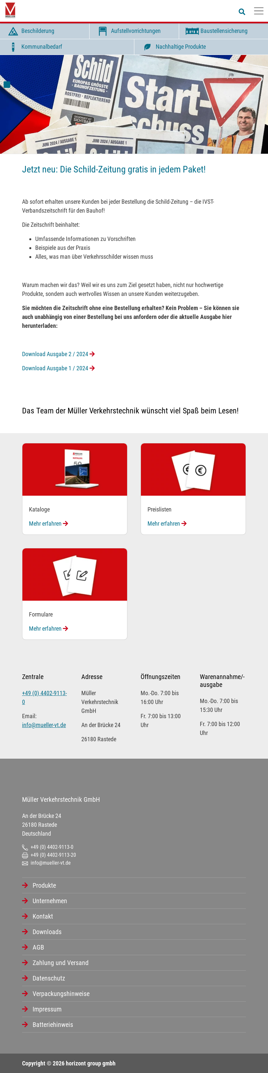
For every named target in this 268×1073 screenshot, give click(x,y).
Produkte (44, 885)
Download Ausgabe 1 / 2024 (58, 368)
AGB (38, 947)
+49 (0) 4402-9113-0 (47, 847)
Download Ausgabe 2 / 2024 (58, 354)
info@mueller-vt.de (44, 724)
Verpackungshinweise (61, 994)
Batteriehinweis (53, 1025)
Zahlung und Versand (61, 963)
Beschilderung (29, 31)
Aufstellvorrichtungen (127, 31)
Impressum (47, 1009)
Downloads (47, 932)
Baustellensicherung (216, 31)
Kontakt (43, 916)
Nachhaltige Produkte (172, 47)
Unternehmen (50, 901)
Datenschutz (49, 978)
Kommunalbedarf (33, 47)
